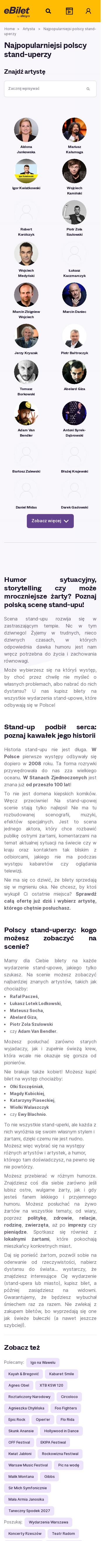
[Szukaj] (49, 11)
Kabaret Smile (61, 1374)
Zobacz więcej (50, 521)
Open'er (43, 1419)
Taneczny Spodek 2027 (29, 1511)
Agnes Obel (18, 1385)
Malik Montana (21, 1476)
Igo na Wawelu (43, 1362)
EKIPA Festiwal (53, 1442)
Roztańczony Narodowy (29, 1397)
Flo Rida (67, 1419)
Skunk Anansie (21, 1431)
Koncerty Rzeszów (24, 1533)
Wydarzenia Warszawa (48, 1522)
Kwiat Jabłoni (20, 1454)
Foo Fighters (66, 1408)
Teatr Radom (63, 1533)
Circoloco (69, 1397)
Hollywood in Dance (61, 1431)
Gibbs (49, 1476)
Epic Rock (16, 1419)
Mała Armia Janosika (26, 1499)
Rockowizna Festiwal (60, 1454)
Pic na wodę (68, 1465)
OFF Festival (19, 1442)
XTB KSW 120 (51, 1385)
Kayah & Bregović (23, 1374)
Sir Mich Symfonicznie (27, 1488)
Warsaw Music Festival (28, 1465)
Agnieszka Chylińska (26, 1408)
